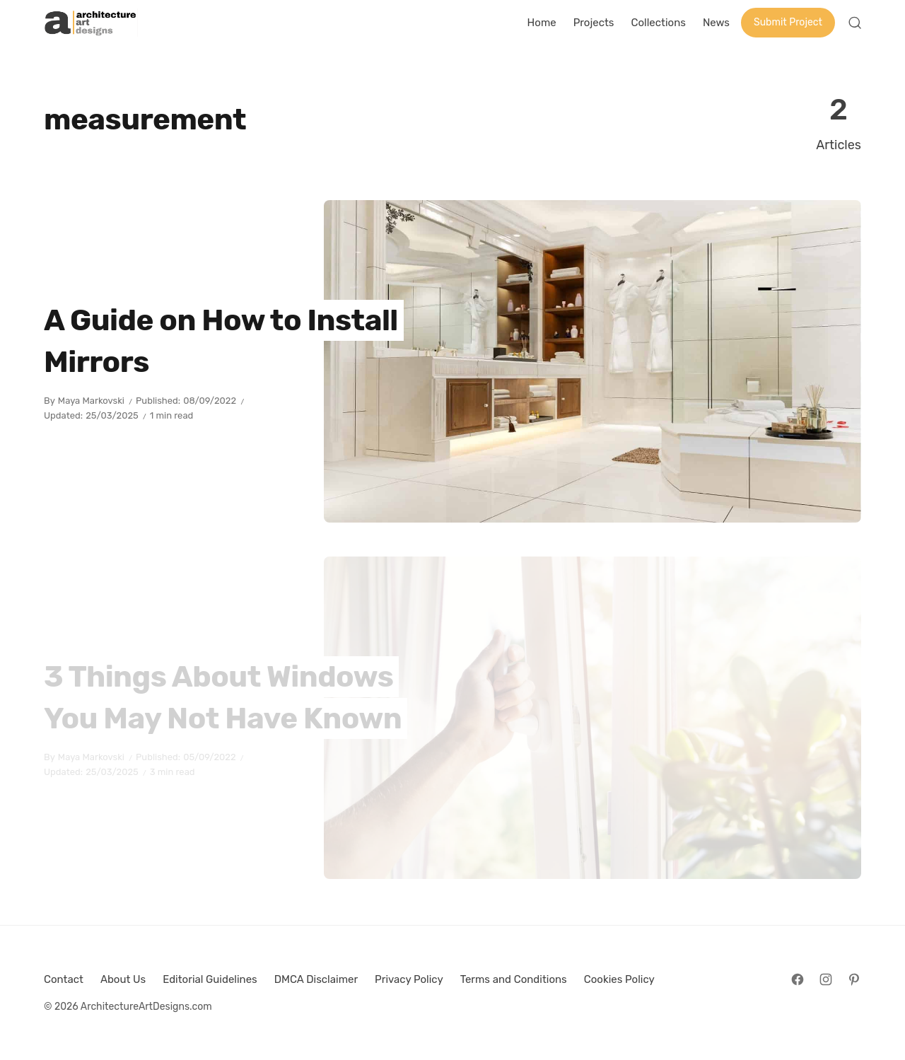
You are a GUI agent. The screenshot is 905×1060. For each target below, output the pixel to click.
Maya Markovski (91, 400)
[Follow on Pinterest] (854, 979)
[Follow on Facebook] (797, 979)
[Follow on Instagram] (826, 979)
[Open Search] (855, 22)
